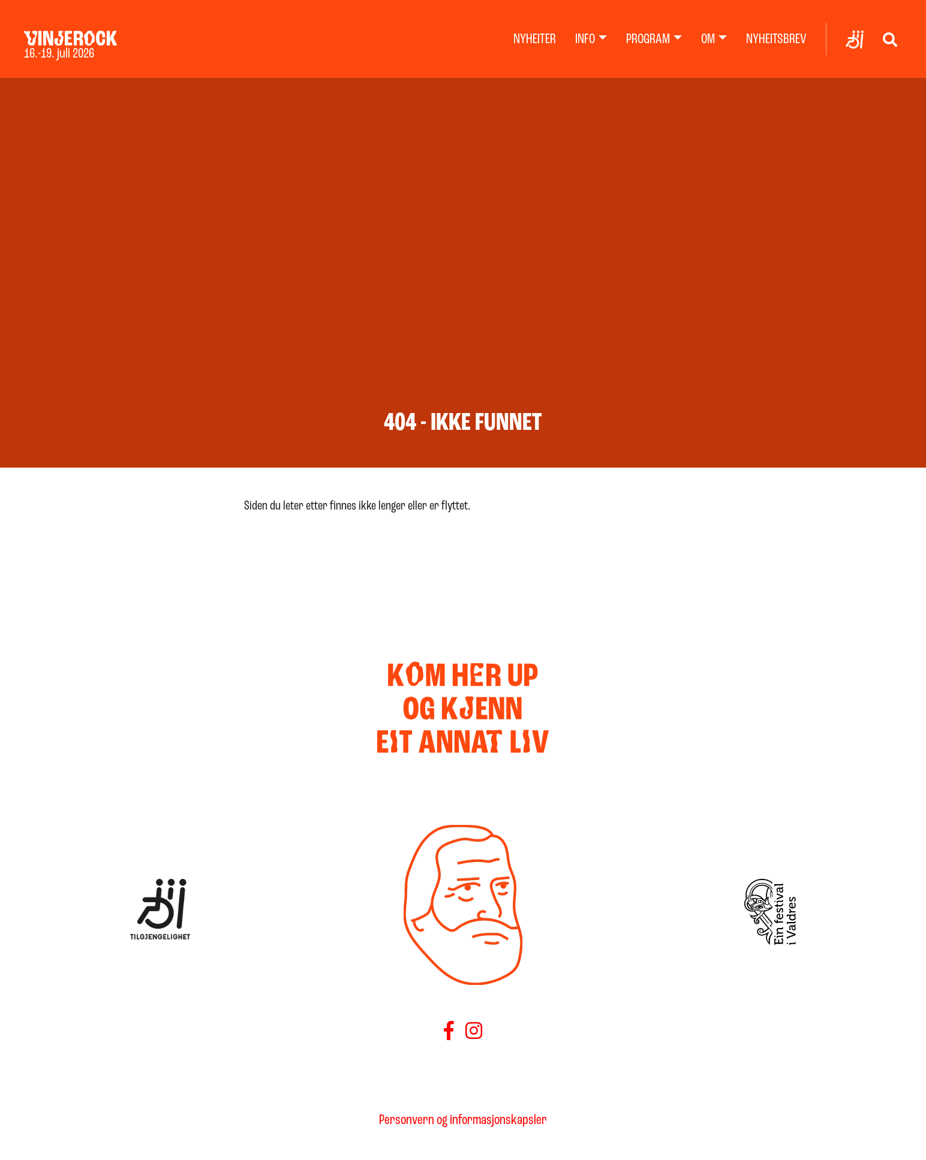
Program (648, 39)
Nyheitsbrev (776, 39)
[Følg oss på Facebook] (449, 1033)
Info (585, 39)
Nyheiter (534, 39)
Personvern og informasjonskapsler (463, 1120)
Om (708, 39)
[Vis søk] (890, 39)
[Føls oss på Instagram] (473, 1033)
